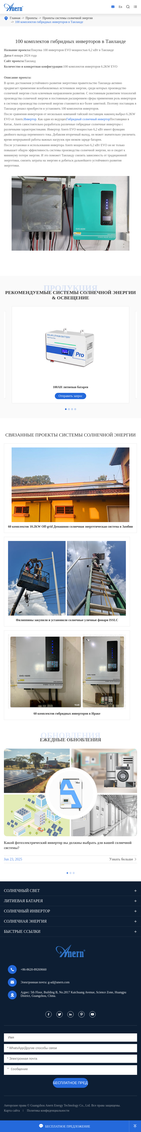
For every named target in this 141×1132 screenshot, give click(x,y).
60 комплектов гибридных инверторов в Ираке (67, 713)
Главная (15, 18)
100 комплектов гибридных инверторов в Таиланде (49, 22)
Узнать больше (123, 862)
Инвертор (30, 119)
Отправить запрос (70, 396)
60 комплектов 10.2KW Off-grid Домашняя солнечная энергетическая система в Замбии (70, 526)
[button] (66, 409)
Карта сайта (12, 1110)
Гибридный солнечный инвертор (88, 119)
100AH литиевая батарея (70, 387)
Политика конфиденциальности (48, 1110)
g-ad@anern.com (59, 982)
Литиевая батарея (23, 901)
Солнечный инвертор (27, 911)
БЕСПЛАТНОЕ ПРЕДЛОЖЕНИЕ (64, 1126)
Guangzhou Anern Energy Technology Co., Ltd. (60, 1105)
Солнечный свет (22, 890)
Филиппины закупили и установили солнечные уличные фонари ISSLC (67, 620)
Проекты (31, 18)
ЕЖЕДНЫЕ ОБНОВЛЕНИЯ (70, 739)
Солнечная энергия (25, 921)
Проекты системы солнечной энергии (68, 18)
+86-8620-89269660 (34, 969)
